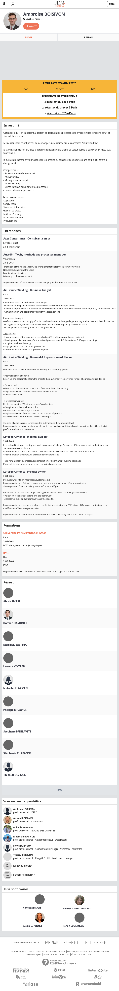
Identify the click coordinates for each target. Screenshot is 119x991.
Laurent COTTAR (14, 666)
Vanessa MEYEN (32, 907)
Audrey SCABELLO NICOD (76, 908)
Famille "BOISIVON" (24, 875)
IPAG (6, 553)
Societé (62, 951)
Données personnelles (77, 951)
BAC (26, 89)
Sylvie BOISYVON (22, 845)
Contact (31, 951)
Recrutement (51, 951)
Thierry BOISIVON (23, 854)
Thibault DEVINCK (14, 775)
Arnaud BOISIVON (23, 818)
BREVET (59, 89)
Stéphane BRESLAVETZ (17, 731)
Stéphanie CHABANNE (17, 753)
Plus (59, 789)
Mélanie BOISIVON (23, 827)
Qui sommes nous (18, 951)
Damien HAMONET (15, 623)
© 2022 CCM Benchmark (82, 954)
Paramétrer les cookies (99, 951)
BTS (93, 89)
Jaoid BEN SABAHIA (15, 645)
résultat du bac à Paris (61, 102)
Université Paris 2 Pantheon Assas (24, 533)
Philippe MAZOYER (14, 710)
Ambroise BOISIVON (24, 809)
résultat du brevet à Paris (61, 107)
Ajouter (33, 26)
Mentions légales (34, 954)
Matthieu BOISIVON (24, 836)
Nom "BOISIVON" (22, 865)
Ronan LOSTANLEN (73, 925)
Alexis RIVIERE (11, 601)
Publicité (40, 951)
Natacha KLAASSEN (15, 688)
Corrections (64, 954)
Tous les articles (50, 954)
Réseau (88, 37)
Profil (28, 37)
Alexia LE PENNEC (32, 925)
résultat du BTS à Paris (61, 113)
